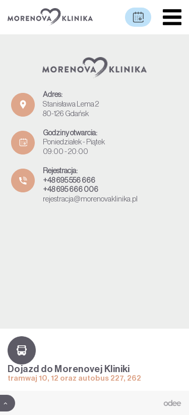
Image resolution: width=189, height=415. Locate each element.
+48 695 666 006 (70, 189)
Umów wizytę (138, 17)
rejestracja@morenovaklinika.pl (90, 199)
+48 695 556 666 (69, 180)
